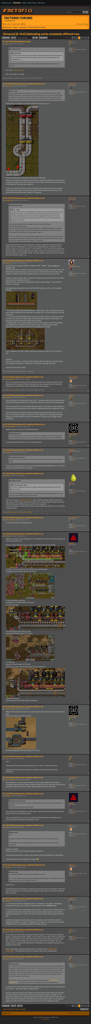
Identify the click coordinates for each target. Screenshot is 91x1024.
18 (73, 90)
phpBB (40, 1017)
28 (73, 402)
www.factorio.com (9, 20)
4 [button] (81, 38)
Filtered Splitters (28, 512)
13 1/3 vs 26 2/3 (19, 70)
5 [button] (83, 38)
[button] (72, 38)
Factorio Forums (18, 17)
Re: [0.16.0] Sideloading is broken (17, 41)
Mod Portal (32, 3)
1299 (74, 440)
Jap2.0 (70, 41)
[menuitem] (16, 24)
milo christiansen (73, 517)
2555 (74, 48)
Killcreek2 (71, 265)
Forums (17, 3)
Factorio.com (6, 3)
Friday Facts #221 (26, 500)
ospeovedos (72, 83)
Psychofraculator (73, 376)
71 (73, 456)
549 (73, 204)
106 (73, 524)
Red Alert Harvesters (12, 512)
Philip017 (71, 543)
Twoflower (71, 864)
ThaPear (71, 482)
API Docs (41, 3)
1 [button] (74, 38)
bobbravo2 (72, 898)
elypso (70, 825)
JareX (70, 756)
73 (73, 272)
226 (73, 489)
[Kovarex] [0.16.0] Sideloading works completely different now (41, 34)
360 (73, 550)
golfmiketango (72, 198)
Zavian (70, 929)
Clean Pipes (21, 512)
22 (73, 763)
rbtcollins (71, 395)
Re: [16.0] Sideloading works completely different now (23, 261)
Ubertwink (71, 449)
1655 (74, 936)
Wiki (24, 3)
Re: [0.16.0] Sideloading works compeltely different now (24, 84)
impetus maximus (73, 433)
